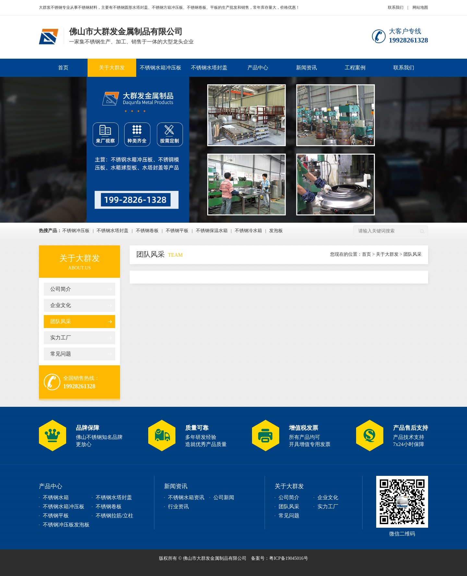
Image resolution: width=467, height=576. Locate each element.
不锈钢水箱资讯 (186, 497)
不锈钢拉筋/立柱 (114, 515)
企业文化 (60, 305)
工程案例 (355, 67)
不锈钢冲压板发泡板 (66, 524)
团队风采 (60, 321)
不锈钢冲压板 (76, 230)
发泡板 (276, 230)
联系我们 (395, 7)
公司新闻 (223, 497)
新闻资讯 (306, 67)
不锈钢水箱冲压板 (160, 67)
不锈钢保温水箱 (212, 230)
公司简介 (60, 289)
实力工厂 (60, 337)
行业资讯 (178, 506)
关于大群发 (112, 67)
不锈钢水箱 (56, 497)
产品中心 (257, 67)
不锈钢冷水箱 (248, 230)
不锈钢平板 (177, 230)
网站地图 (420, 7)
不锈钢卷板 (147, 230)
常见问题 (60, 354)
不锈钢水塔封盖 (209, 67)
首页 (63, 67)
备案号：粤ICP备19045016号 (279, 558)
